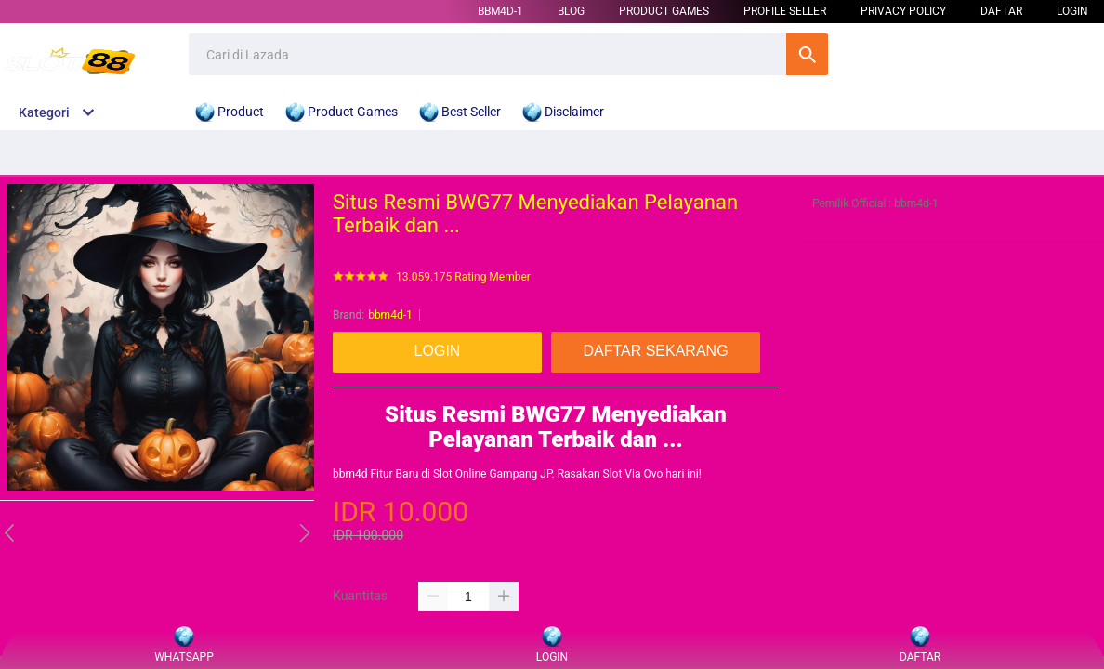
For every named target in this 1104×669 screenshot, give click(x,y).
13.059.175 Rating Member (463, 277)
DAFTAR (1001, 11)
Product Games (664, 11)
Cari (807, 54)
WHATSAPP (184, 645)
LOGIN (1072, 11)
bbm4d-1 (500, 11)
